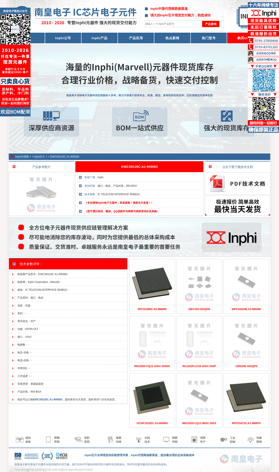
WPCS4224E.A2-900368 (246, 309)
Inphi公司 (63, 38)
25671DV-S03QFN (199, 309)
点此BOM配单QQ (266, 59)
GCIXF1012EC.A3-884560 (152, 423)
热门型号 (209, 38)
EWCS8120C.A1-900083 (64, 156)
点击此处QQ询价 (266, 53)
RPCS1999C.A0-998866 (152, 309)
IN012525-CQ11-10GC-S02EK (152, 366)
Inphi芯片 (39, 156)
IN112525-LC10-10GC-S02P (199, 366)
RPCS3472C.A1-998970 (246, 423)
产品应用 (136, 38)
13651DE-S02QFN (246, 366)
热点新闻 (172, 38)
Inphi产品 (99, 38)
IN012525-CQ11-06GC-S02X (199, 423)
